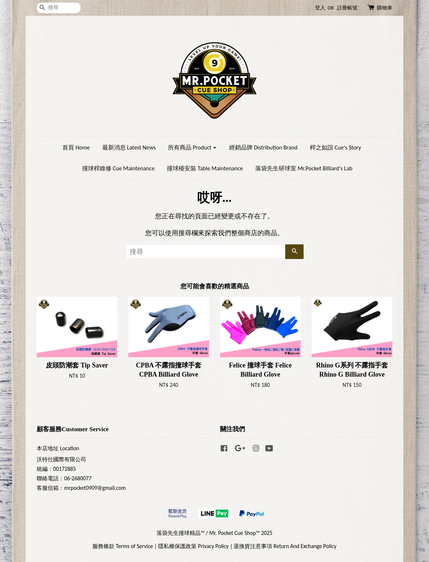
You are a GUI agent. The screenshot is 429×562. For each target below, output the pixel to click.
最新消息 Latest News (129, 147)
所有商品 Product (192, 147)
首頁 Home (76, 147)
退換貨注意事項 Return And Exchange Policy (285, 546)
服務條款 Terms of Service (122, 546)
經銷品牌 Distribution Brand (263, 147)
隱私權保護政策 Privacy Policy (193, 546)
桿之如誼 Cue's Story (335, 147)
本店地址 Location (58, 448)
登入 (320, 8)
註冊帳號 (347, 8)
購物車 (384, 8)
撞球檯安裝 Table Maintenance (205, 168)
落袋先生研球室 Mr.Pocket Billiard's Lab (303, 168)
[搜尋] (59, 8)
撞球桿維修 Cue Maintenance (118, 168)
